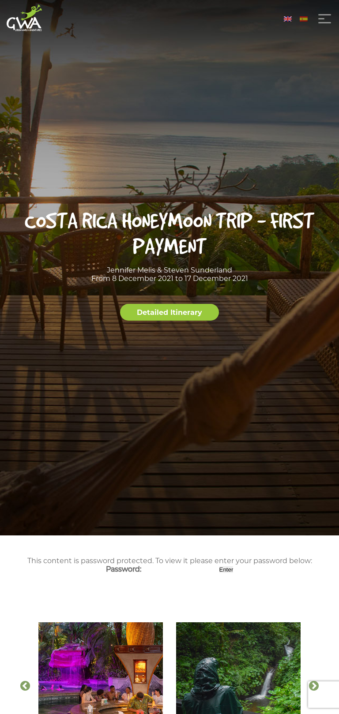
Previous (25, 686)
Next (314, 686)
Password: (162, 569)
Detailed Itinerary (169, 312)
